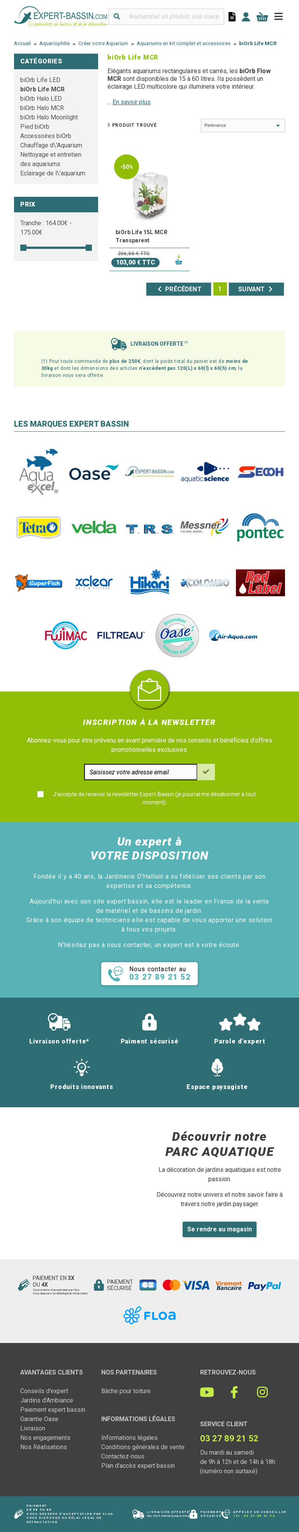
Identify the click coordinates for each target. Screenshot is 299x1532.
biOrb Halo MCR (42, 108)
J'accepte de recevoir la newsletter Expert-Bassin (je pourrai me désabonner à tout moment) (154, 798)
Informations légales (129, 1437)
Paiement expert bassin (52, 1409)
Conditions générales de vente (143, 1447)
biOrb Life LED (40, 80)
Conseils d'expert (44, 1391)
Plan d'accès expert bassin (138, 1465)
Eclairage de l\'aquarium (52, 173)
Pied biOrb (34, 126)
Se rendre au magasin (219, 1229)
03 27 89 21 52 (259, 1516)
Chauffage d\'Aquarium (51, 145)
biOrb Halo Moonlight (49, 117)
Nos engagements (45, 1437)
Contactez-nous (122, 1456)
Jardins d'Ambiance (46, 1400)
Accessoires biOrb (45, 136)
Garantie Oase (39, 1419)
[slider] (23, 248)
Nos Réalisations (43, 1447)
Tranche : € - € (46, 227)
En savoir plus (132, 102)
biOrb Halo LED (41, 98)
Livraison (32, 1428)
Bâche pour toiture (126, 1391)
